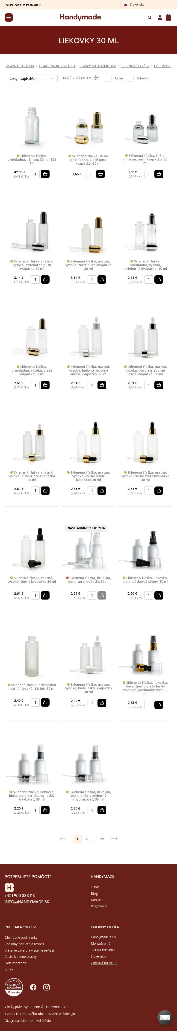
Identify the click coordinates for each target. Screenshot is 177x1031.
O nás (95, 887)
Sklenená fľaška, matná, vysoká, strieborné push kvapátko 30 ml (31, 265)
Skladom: (143, 78)
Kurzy (9, 969)
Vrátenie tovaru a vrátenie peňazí (29, 950)
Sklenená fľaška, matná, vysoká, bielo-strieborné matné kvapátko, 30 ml (88, 370)
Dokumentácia (16, 963)
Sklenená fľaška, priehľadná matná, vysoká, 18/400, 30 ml (32, 687)
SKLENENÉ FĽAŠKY (135, 66)
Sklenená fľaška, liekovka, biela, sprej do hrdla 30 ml (88, 580)
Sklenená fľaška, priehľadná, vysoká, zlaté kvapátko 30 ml (32, 370)
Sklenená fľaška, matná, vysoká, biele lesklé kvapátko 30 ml (88, 688)
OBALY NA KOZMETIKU (57, 66)
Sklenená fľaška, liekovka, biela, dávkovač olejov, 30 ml (145, 580)
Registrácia (99, 906)
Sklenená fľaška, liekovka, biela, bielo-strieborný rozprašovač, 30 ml (88, 795)
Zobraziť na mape (104, 963)
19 (102, 839)
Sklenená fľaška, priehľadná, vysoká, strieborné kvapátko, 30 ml (145, 265)
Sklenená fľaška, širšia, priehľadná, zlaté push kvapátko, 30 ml (88, 159)
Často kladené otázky (21, 956)
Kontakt (97, 899)
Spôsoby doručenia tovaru (24, 944)
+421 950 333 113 (20, 895)
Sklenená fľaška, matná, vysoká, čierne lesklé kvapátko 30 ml (88, 476)
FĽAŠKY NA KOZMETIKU (98, 66)
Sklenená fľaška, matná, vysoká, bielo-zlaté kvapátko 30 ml (32, 476)
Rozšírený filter (81, 77)
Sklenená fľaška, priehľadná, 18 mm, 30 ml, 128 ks (32, 159)
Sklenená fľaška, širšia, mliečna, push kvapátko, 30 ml (145, 159)
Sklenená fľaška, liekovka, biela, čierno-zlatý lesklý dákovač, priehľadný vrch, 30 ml (145, 688)
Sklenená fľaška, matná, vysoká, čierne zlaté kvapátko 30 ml (145, 476)
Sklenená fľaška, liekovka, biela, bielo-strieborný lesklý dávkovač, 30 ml (32, 795)
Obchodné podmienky (21, 937)
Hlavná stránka (20, 66)
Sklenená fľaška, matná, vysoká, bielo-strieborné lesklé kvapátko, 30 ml (145, 370)
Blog (94, 893)
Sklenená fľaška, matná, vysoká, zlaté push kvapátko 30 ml (88, 265)
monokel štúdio (39, 1020)
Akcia (119, 78)
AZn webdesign (63, 1013)
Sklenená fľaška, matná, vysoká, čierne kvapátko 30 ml (32, 580)
